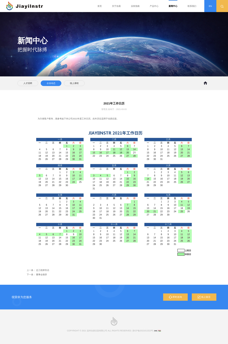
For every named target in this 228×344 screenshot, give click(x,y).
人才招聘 (27, 83)
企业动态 (51, 83)
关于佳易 (116, 6)
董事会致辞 (41, 274)
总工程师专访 (42, 270)
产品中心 (154, 6)
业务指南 (135, 6)
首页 (99, 6)
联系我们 (192, 6)
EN (210, 6)
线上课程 (74, 83)
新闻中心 (173, 6)
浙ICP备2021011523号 (142, 330)
